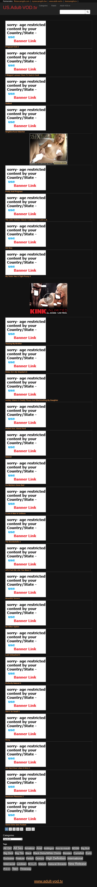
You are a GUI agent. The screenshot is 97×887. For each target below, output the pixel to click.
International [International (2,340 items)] (75, 858)
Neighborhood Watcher (15, 132)
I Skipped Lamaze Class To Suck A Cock (22, 75)
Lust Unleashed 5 (12, 655)
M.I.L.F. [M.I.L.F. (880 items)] (32, 864)
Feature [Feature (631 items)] (20, 858)
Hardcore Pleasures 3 (14, 796)
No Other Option (12, 627)
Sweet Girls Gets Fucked (15, 825)
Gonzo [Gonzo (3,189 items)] (40, 858)
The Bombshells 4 (13, 542)
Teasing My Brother (13, 344)
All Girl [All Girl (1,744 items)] (7, 848)
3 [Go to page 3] (14, 829)
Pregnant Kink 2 (12, 47)
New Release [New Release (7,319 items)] (77, 863)
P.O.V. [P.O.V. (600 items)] (7, 869)
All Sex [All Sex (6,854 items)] (18, 848)
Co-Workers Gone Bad (14, 485)
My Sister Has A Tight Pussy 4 (18, 276)
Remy (7, 740)
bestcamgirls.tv (71, 1)
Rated (53, 6)
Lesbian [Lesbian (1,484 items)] (21, 863)
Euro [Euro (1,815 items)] (88, 853)
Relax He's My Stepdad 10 (16, 372)
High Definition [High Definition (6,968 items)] (56, 858)
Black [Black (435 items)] (28, 853)
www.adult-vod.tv (56, 1)
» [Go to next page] (33, 829)
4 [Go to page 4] (17, 829)
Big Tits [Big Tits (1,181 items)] (19, 853)
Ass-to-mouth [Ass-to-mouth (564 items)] (63, 848)
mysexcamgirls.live (39, 1)
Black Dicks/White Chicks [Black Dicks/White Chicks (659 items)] (47, 853)
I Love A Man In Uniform (15, 513)
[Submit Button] (87, 12)
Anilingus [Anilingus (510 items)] (49, 848)
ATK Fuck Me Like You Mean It (18, 570)
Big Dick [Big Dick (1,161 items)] (8, 853)
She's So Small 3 (12, 711)
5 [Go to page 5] (21, 829)
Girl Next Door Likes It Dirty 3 (17, 768)
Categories (43, 6)
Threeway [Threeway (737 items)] (25, 868)
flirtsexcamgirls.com (21, 1)
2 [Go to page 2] (10, 829)
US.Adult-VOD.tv (20, 7)
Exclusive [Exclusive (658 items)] (9, 858)
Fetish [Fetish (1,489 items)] (30, 858)
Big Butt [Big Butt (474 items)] (85, 848)
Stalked (8, 103)
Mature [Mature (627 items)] (42, 864)
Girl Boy (8, 248)
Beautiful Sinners (12, 598)
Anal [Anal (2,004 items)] (39, 848)
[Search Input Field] (72, 12)
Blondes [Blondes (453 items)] (67, 853)
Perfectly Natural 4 (13, 683)
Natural (8, 457)
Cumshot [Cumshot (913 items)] (79, 853)
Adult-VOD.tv (65, 6)
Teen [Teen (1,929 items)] (15, 868)
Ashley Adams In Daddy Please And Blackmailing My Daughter (31, 400)
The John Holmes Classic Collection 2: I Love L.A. (26, 220)
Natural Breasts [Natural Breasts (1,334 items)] (57, 863)
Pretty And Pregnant (13, 191)
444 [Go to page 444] (28, 829)
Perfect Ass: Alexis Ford (15, 429)
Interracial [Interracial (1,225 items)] (9, 863)
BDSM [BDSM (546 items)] (75, 848)
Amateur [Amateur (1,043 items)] (30, 848)
